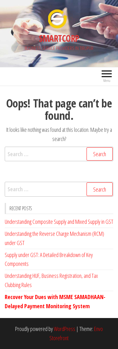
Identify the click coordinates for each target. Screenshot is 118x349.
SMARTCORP (59, 38)
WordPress (64, 329)
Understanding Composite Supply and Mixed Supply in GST (59, 221)
